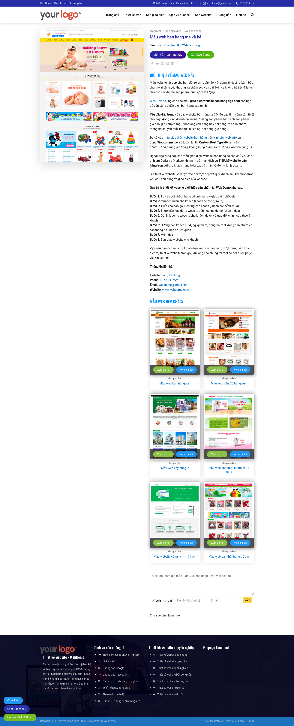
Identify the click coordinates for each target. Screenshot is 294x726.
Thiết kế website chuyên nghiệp (121, 654)
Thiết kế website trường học (173, 681)
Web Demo (157, 101)
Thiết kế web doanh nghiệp (172, 668)
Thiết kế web (132, 15)
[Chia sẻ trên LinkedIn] (172, 64)
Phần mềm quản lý (113, 694)
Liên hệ (241, 15)
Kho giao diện (155, 15)
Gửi (247, 599)
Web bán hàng (193, 30)
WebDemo (110, 721)
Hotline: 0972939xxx (20, 717)
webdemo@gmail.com (173, 285)
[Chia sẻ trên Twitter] (157, 64)
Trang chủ (112, 15)
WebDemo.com (70, 721)
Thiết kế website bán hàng (172, 654)
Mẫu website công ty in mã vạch (175, 556)
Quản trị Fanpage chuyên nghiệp (121, 701)
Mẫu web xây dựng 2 (175, 468)
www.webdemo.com (175, 289)
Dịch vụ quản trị (179, 15)
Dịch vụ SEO (109, 661)
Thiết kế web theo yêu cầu (172, 661)
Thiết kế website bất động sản (174, 674)
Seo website (203, 15)
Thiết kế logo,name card (116, 687)
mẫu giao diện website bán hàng (185, 137)
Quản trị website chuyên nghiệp (121, 681)
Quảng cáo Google (113, 668)
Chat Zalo (13, 700)
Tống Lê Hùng (170, 275)
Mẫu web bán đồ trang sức (229, 383)
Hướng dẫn (223, 15)
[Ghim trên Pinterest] (167, 64)
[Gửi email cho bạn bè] (162, 64)
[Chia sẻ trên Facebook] (152, 64)
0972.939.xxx (169, 280)
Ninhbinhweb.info (225, 137)
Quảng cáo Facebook (115, 674)
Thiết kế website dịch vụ (170, 687)
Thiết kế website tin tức (170, 694)
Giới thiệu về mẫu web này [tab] (172, 75)
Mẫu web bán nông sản (174, 383)
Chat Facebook (16, 708)
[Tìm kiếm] (252, 15)
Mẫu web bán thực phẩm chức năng (228, 470)
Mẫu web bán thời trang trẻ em (228, 556)
